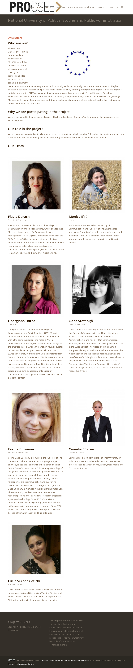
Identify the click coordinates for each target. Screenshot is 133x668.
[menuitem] (30, 7)
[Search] (122, 7)
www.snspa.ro (15, 37)
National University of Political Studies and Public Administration (65, 20)
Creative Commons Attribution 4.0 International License (65, 660)
